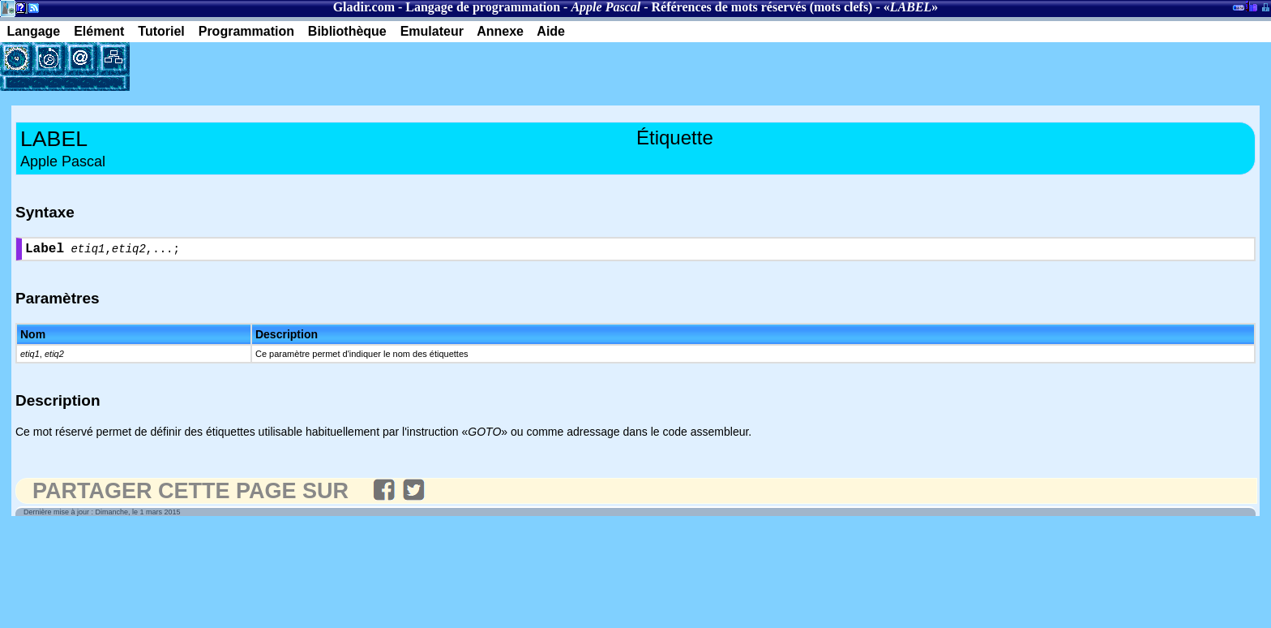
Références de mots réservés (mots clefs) (762, 7)
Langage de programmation (482, 7)
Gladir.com (364, 7)
